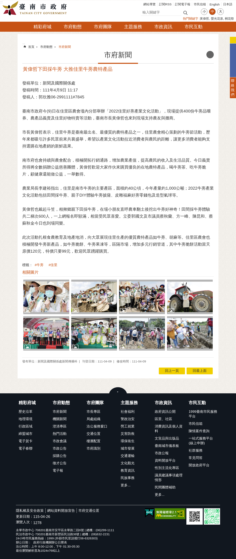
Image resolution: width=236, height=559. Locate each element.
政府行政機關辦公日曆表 (50, 542)
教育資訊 (128, 470)
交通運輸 (128, 456)
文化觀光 (128, 463)
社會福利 (128, 412)
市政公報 (162, 453)
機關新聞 (60, 419)
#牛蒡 (39, 265)
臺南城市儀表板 (167, 446)
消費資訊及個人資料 (169, 428)
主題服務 (133, 26)
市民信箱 (200, 4)
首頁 (31, 46)
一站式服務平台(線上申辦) (201, 440)
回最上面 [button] (200, 371)
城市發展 (128, 448)
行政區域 (25, 426)
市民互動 (194, 26)
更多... (125, 485)
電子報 (58, 470)
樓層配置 (93, 441)
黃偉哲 (204, 18)
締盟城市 (25, 434)
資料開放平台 (165, 460)
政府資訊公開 (165, 412)
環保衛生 (128, 441)
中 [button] (212, 11)
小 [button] (204, 11)
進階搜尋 (194, 12)
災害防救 (128, 434)
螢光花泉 (217, 18)
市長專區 (93, 412)
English (214, 4)
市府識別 (93, 448)
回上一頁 (172, 371)
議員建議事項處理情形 (169, 477)
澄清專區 (60, 426)
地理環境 (25, 419)
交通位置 (93, 434)
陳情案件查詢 (199, 431)
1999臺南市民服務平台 (203, 414)
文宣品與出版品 (167, 438)
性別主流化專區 (167, 468)
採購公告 (60, 456)
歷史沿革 (25, 412)
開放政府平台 (199, 465)
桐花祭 (229, 18)
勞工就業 (128, 426)
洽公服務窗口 (97, 426)
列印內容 (210, 54)
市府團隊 (103, 26)
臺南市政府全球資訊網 (35, 8)
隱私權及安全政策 (30, 511)
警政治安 (128, 419)
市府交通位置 (88, 511)
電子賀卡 (25, 441)
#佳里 (53, 265)
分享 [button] (229, 9)
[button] (46, 297)
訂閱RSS (165, 4)
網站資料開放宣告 (61, 511)
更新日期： (24, 517)
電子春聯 (25, 448)
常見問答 (196, 458)
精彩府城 (42, 26)
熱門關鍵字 (190, 18)
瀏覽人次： (24, 522)
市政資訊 (163, 26)
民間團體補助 (165, 487)
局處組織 (93, 419)
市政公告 (60, 448)
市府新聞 (65, 46)
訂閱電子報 (182, 4)
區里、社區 (163, 419)
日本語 (227, 4)
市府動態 (73, 26)
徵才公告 (60, 463)
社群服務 (196, 450)
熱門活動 (60, 434)
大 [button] (220, 11)
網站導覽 (149, 4)
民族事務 (128, 478)
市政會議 (60, 441)
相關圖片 (30, 272)
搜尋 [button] (185, 12)
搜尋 (144, 12)
